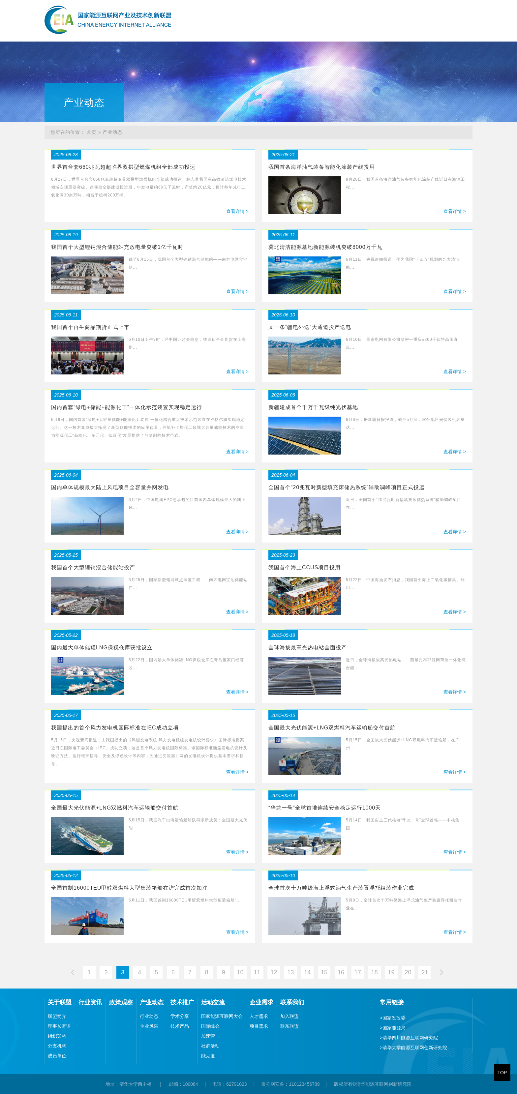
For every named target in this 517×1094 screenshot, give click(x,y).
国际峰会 (210, 1026)
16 (341, 972)
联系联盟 (289, 1026)
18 (374, 972)
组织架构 (57, 1036)
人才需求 (259, 1016)
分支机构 (57, 1046)
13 (290, 972)
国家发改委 (393, 1017)
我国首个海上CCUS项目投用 (304, 567)
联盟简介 (57, 1016)
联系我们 (490, 31)
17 (357, 972)
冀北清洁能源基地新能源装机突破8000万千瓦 (325, 247)
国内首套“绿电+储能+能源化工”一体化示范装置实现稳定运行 (126, 407)
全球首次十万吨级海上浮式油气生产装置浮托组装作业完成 (341, 888)
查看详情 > (237, 211)
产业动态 (347, 31)
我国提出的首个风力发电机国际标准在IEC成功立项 (115, 727)
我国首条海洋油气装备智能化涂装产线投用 (321, 167)
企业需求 (454, 31)
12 (273, 972)
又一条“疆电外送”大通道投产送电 (309, 327)
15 (324, 972)
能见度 (208, 1055)
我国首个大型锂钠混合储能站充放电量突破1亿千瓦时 (117, 247)
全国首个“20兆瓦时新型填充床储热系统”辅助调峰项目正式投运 (346, 487)
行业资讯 (276, 31)
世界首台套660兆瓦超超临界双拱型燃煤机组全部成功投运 (123, 167)
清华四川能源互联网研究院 (409, 1037)
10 (240, 972)
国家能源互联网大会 (222, 1016)
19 (391, 972)
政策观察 (312, 31)
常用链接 (392, 1002)
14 (307, 972)
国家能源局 (393, 1027)
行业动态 (149, 1016)
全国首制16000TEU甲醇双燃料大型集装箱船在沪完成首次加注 (129, 888)
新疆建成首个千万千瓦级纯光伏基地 (313, 407)
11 (257, 972)
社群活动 (210, 1046)
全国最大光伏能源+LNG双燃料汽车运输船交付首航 (332, 727)
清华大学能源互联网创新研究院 (413, 1047)
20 (408, 972)
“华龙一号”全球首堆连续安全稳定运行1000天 (324, 808)
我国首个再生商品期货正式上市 (90, 327)
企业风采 (149, 1026)
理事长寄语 (59, 1026)
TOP (502, 1072)
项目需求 (259, 1026)
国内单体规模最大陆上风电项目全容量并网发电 (110, 487)
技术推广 (383, 31)
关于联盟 (241, 31)
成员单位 (57, 1055)
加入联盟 (289, 1016)
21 (424, 972)
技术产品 (179, 1026)
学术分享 (179, 1016)
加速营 (208, 1036)
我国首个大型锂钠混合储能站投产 (93, 567)
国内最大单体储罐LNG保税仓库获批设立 (102, 647)
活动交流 (419, 31)
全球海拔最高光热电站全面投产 (307, 647)
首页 (211, 31)
